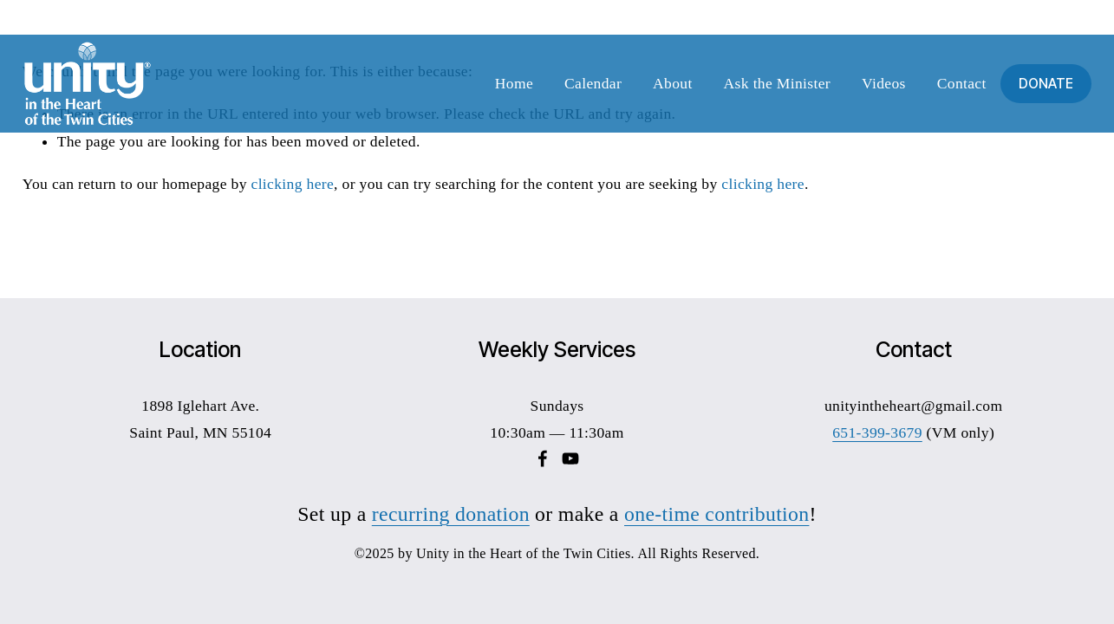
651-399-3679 (877, 432)
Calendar (593, 83)
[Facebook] (542, 458)
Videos (884, 83)
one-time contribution (716, 514)
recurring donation (451, 514)
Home (514, 83)
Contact (962, 83)
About (673, 83)
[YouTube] (570, 458)
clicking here (293, 183)
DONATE (1046, 83)
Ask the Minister (777, 83)
